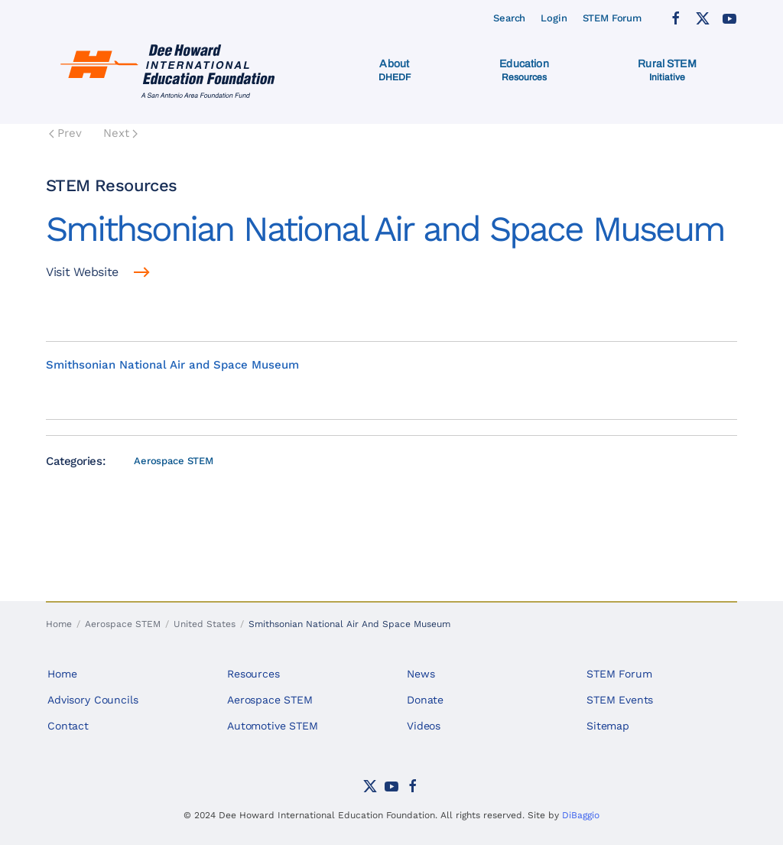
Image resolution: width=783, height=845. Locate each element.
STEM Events (619, 700)
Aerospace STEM (173, 460)
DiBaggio (580, 815)
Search (509, 18)
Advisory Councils (92, 700)
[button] (395, 70)
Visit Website (82, 272)
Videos (423, 726)
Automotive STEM (272, 726)
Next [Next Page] (120, 133)
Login (554, 18)
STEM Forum (612, 18)
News (420, 674)
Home (61, 674)
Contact (68, 726)
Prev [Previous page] (65, 133)
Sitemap (607, 726)
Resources (253, 674)
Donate (425, 700)
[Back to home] (171, 70)
